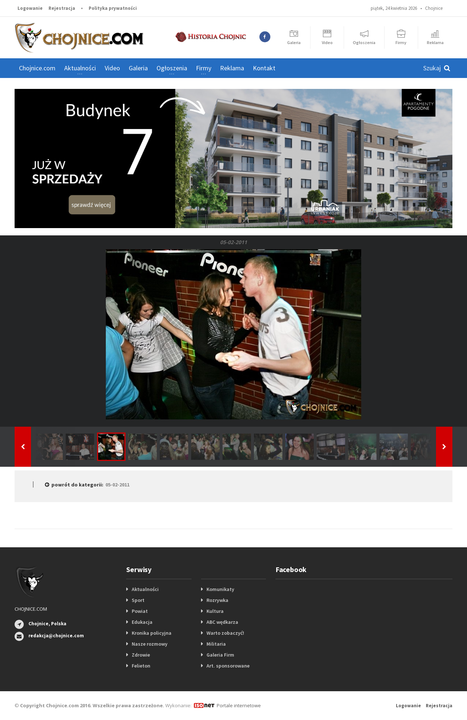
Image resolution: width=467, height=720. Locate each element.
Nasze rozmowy (149, 644)
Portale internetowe (239, 705)
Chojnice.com (37, 68)
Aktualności (145, 589)
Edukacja (142, 622)
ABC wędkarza (222, 622)
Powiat (140, 611)
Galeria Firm (220, 654)
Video (112, 68)
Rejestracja (62, 8)
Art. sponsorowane (228, 665)
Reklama (232, 68)
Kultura (215, 611)
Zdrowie (141, 654)
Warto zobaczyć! (225, 633)
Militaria (216, 644)
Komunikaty (220, 589)
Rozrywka (217, 600)
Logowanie (30, 8)
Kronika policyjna (151, 633)
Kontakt (264, 68)
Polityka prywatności (113, 8)
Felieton (141, 665)
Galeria (138, 68)
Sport (138, 600)
